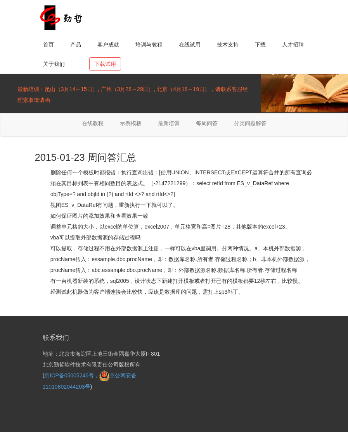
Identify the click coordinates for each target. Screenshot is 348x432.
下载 (260, 44)
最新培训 (169, 123)
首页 (48, 44)
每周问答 (207, 123)
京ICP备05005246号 (69, 375)
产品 (75, 44)
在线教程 (93, 123)
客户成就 (108, 44)
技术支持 (228, 44)
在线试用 (190, 44)
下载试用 (105, 64)
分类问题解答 (250, 123)
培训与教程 (149, 44)
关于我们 (54, 64)
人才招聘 (293, 44)
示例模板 (131, 123)
